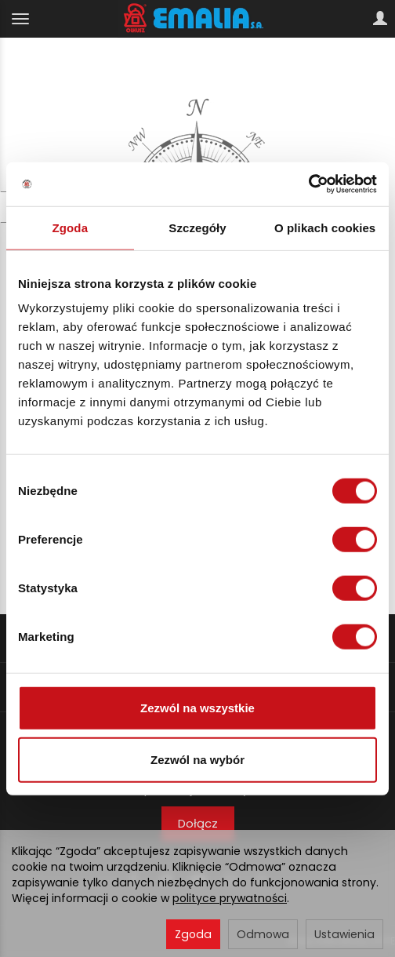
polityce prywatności (229, 898)
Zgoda (193, 934)
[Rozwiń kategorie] (20, 19)
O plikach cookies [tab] (324, 227)
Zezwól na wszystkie (197, 708)
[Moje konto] (380, 19)
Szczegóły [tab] (197, 227)
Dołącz (198, 823)
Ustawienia (344, 934)
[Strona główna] (198, 19)
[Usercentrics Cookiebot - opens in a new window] (308, 184)
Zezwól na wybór (197, 759)
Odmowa (263, 934)
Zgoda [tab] (71, 227)
